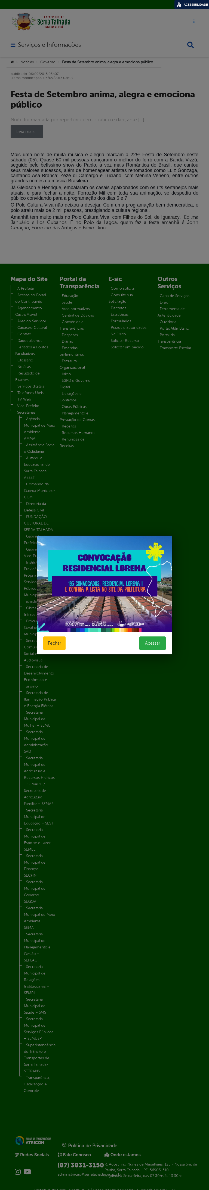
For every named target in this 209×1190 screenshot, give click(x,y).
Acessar (152, 643)
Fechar (54, 643)
